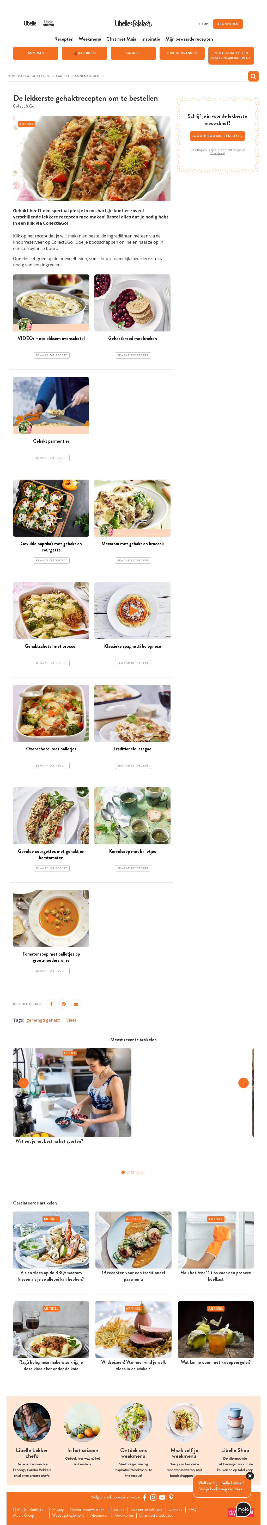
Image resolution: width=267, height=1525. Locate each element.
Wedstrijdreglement (69, 1515)
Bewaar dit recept (51, 355)
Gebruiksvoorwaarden (89, 1510)
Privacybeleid (217, 153)
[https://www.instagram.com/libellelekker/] (154, 1497)
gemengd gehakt (43, 1020)
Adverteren (126, 1515)
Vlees (71, 1020)
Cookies (119, 1510)
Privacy (58, 1510)
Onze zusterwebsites (160, 1515)
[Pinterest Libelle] (172, 1497)
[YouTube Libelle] (163, 1497)
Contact (179, 1510)
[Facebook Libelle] (145, 1497)
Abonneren (101, 1515)
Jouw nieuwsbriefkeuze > (217, 135)
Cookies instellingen (149, 1510)
